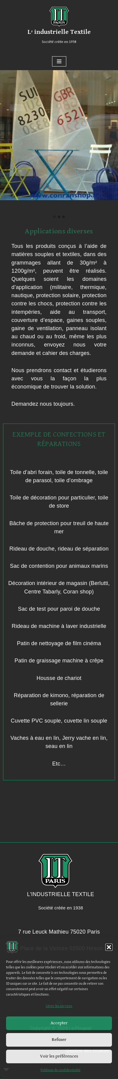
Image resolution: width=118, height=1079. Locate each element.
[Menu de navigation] (59, 61)
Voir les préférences (59, 1056)
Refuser (59, 1039)
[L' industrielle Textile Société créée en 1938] (59, 26)
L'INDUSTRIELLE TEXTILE (60, 894)
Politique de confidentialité (60, 1070)
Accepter (59, 1023)
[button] (109, 947)
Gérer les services (59, 1006)
